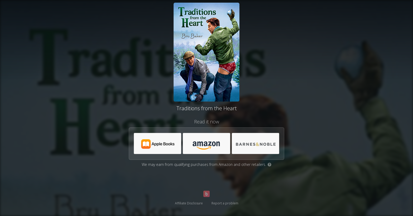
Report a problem (225, 203)
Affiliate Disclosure (189, 203)
